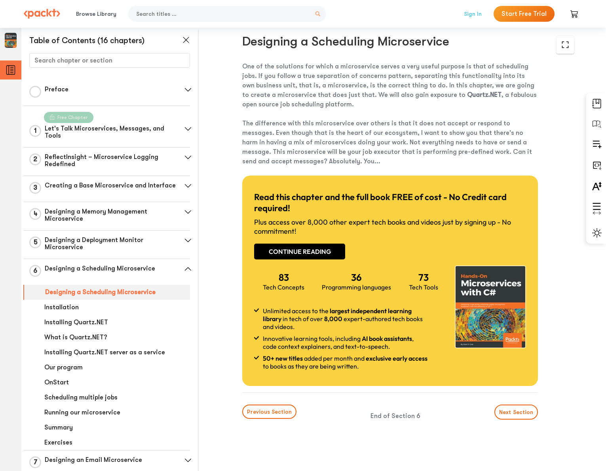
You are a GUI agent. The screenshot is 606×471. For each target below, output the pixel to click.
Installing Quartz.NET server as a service (104, 352)
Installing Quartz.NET (76, 322)
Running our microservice (82, 412)
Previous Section (269, 412)
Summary (58, 427)
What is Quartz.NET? (75, 337)
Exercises (58, 442)
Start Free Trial (524, 13)
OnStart (56, 382)
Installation (61, 307)
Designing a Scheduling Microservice (100, 292)
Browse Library (96, 14)
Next (516, 412)
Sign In (473, 14)
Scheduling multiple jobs (81, 397)
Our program (63, 367)
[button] (188, 90)
